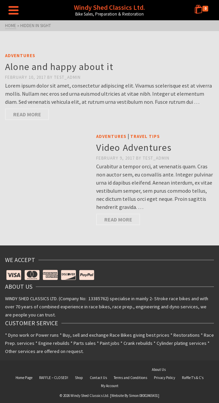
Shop (79, 377)
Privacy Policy (164, 377)
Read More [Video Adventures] (118, 219)
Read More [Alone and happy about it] (27, 114)
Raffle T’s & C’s (192, 377)
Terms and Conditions (130, 377)
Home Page (24, 377)
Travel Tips (145, 136)
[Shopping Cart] (202, 10)
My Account (109, 385)
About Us (159, 369)
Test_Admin (67, 77)
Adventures (20, 55)
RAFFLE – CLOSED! (53, 377)
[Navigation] (13, 10)
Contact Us (98, 377)
